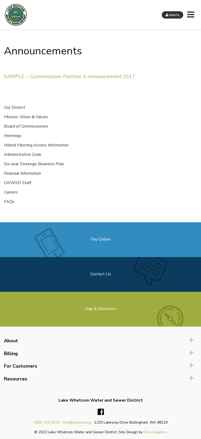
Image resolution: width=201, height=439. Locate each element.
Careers (11, 192)
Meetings (12, 136)
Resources (15, 379)
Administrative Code (22, 154)
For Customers (20, 366)
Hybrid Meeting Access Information (36, 145)
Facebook (101, 412)
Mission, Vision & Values (26, 117)
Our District (14, 107)
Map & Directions (100, 309)
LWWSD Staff (17, 183)
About (11, 341)
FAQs (9, 201)
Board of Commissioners (26, 126)
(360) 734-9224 (46, 422)
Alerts (172, 15)
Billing (11, 353)
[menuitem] (100, 340)
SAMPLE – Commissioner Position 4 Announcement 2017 (69, 76)
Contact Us (100, 274)
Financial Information (22, 173)
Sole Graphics (155, 432)
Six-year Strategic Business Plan (34, 164)
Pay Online (100, 239)
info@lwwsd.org (77, 422)
